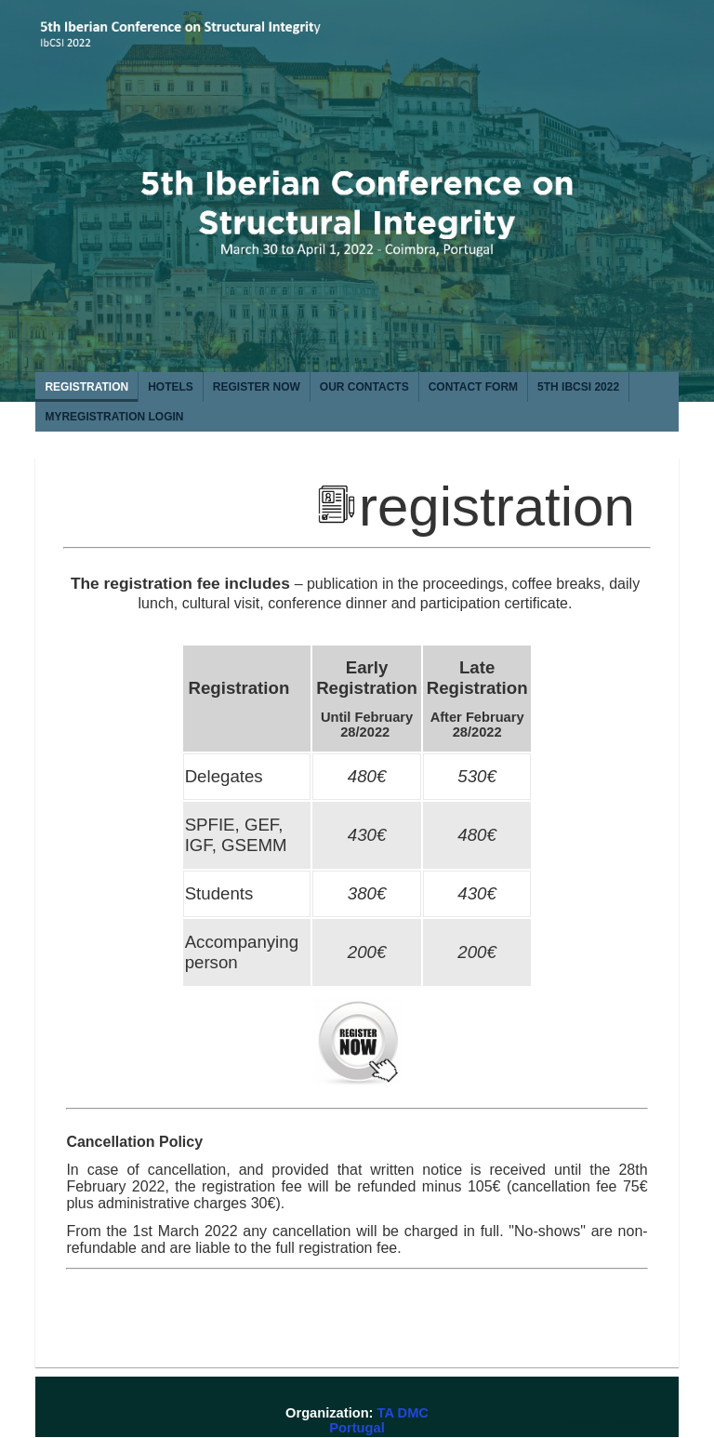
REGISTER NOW (256, 386)
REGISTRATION (86, 386)
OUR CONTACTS (364, 386)
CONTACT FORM (473, 386)
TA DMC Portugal (379, 1420)
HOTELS (170, 386)
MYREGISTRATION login (114, 416)
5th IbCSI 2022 (578, 386)
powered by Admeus (603, 1421)
